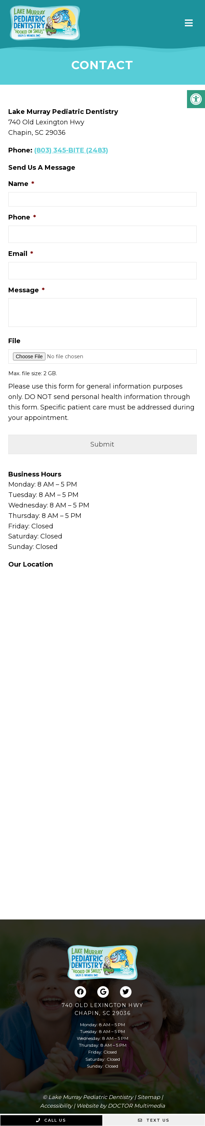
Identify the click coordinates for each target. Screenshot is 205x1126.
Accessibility (56, 1105)
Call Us (51, 1120)
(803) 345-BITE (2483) (71, 150)
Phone (22, 217)
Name (21, 184)
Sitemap (148, 1097)
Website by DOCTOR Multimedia (120, 1105)
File (14, 341)
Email (20, 254)
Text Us (154, 1120)
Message (26, 290)
